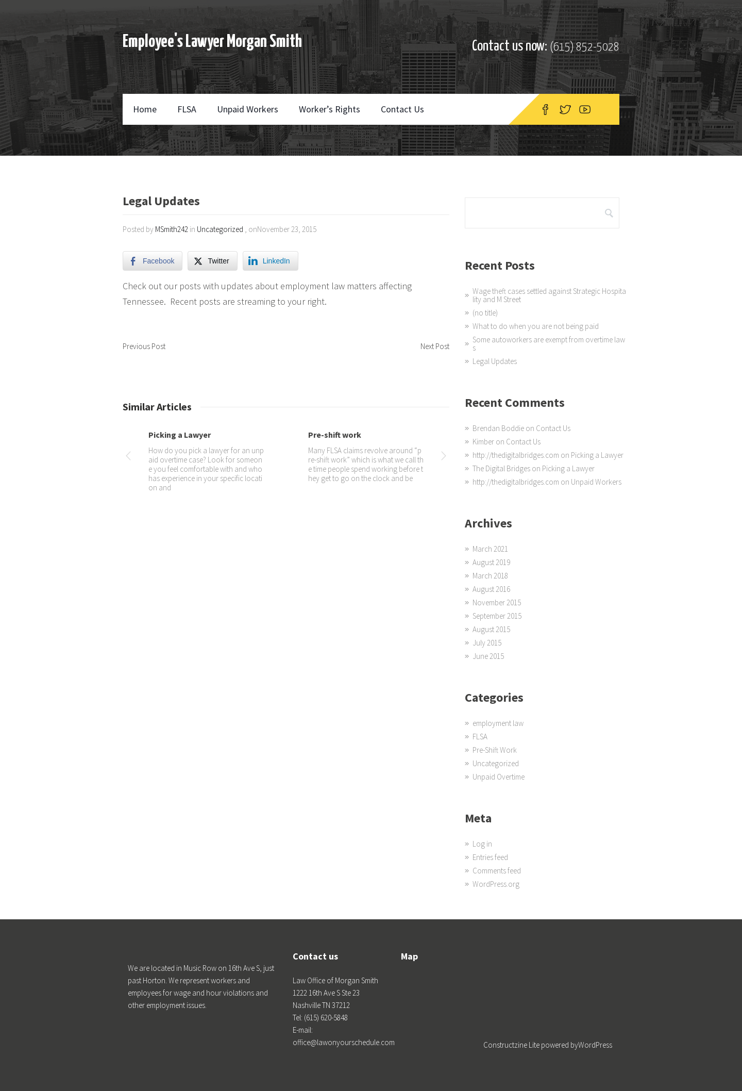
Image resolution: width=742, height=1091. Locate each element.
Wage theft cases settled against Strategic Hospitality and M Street (549, 295)
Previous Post (144, 346)
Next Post (434, 346)
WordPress (595, 1045)
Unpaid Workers (247, 109)
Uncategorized (220, 229)
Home (145, 109)
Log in (482, 844)
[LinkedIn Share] (270, 261)
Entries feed (490, 857)
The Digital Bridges (501, 468)
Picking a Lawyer (179, 434)
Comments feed (497, 870)
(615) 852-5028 (584, 47)
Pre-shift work (334, 434)
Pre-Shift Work (495, 750)
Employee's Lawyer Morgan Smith (212, 42)
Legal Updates (495, 361)
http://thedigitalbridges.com (516, 455)
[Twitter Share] (212, 261)
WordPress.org (496, 884)
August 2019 (491, 562)
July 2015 (487, 643)
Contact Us (402, 109)
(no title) (485, 313)
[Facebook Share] (152, 261)
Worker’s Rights (329, 109)
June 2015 (488, 656)
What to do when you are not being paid (536, 326)
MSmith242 (171, 229)
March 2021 (490, 549)
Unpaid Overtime (499, 777)
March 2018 (490, 576)
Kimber (483, 442)
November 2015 (497, 602)
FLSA (186, 109)
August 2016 (491, 589)
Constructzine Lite (512, 1045)
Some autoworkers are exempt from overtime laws (549, 344)
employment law (498, 723)
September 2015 (497, 616)
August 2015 (491, 629)
